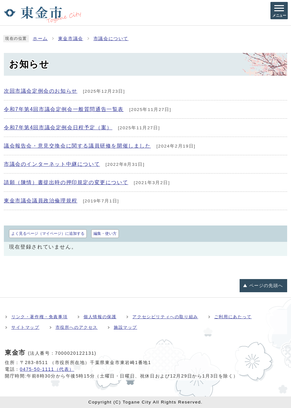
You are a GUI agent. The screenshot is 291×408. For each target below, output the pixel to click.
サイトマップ (25, 327)
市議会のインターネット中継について (52, 164)
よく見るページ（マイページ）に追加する (47, 233)
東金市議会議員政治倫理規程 (40, 200)
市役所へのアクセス (77, 327)
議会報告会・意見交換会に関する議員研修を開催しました (77, 146)
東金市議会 (70, 38)
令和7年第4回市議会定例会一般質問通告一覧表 (64, 109)
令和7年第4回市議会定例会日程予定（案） (58, 127)
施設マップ (125, 327)
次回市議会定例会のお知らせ (40, 91)
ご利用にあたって (233, 316)
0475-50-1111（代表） (47, 369)
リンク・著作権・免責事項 (39, 316)
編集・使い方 (105, 233)
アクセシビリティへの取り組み (165, 316)
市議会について (110, 38)
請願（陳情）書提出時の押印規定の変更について (66, 182)
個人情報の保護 (100, 316)
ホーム (40, 38)
